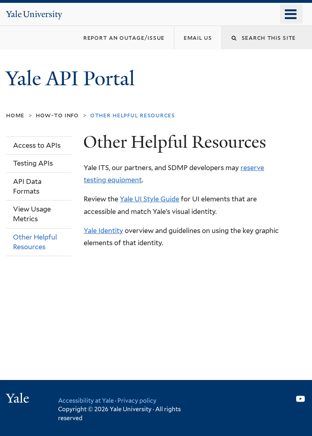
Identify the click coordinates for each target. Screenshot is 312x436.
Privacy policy (136, 400)
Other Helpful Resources (35, 242)
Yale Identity (103, 231)
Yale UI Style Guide (149, 199)
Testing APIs (33, 163)
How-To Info (57, 115)
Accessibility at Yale (86, 400)
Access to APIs (37, 145)
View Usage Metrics (32, 214)
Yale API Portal (73, 78)
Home (15, 115)
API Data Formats (27, 186)
